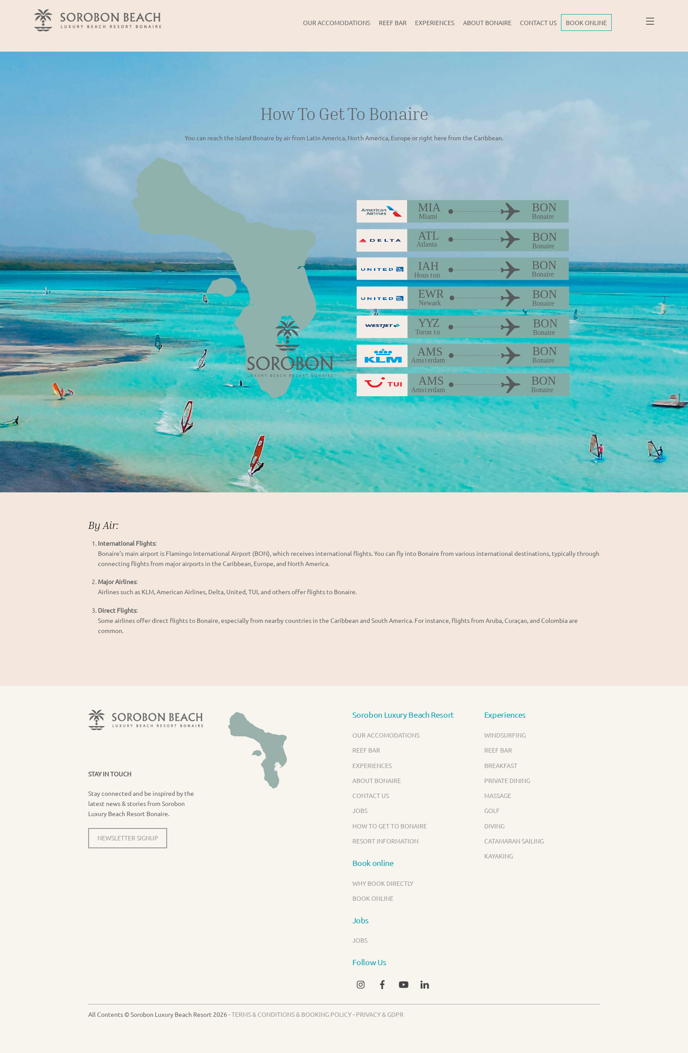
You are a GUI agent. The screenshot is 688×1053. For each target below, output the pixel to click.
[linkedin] (425, 983)
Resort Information (385, 841)
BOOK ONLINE (586, 22)
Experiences (434, 22)
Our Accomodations (336, 22)
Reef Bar (393, 22)
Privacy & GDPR (380, 1014)
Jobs (359, 810)
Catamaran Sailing (514, 841)
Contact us (538, 22)
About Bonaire (487, 22)
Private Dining (507, 780)
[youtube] (403, 983)
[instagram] (361, 983)
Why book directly (382, 883)
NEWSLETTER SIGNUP (127, 838)
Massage (497, 795)
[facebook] (382, 983)
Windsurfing (505, 735)
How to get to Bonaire (389, 826)
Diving (494, 826)
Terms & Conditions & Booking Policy (291, 1014)
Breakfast (500, 765)
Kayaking (498, 856)
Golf (492, 810)
